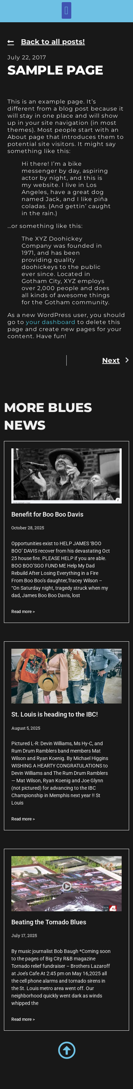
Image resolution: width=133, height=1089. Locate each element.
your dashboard (51, 322)
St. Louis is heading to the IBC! (54, 714)
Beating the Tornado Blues (48, 922)
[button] (66, 10)
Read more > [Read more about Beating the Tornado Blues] (23, 1019)
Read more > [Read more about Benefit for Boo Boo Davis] (23, 611)
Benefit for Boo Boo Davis (47, 514)
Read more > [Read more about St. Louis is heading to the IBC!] (23, 819)
